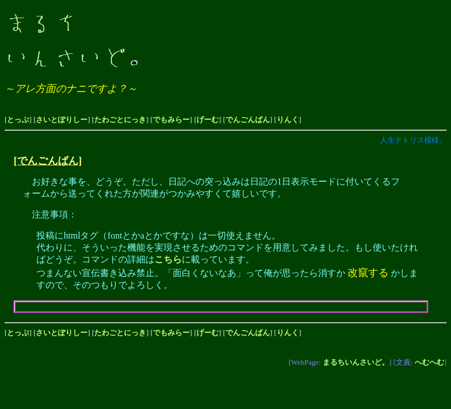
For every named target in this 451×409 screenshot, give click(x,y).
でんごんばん (248, 119)
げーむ (208, 119)
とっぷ (18, 119)
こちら (168, 259)
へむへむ (429, 362)
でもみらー (171, 119)
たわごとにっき (120, 119)
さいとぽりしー (61, 119)
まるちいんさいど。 (356, 362)
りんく (288, 119)
